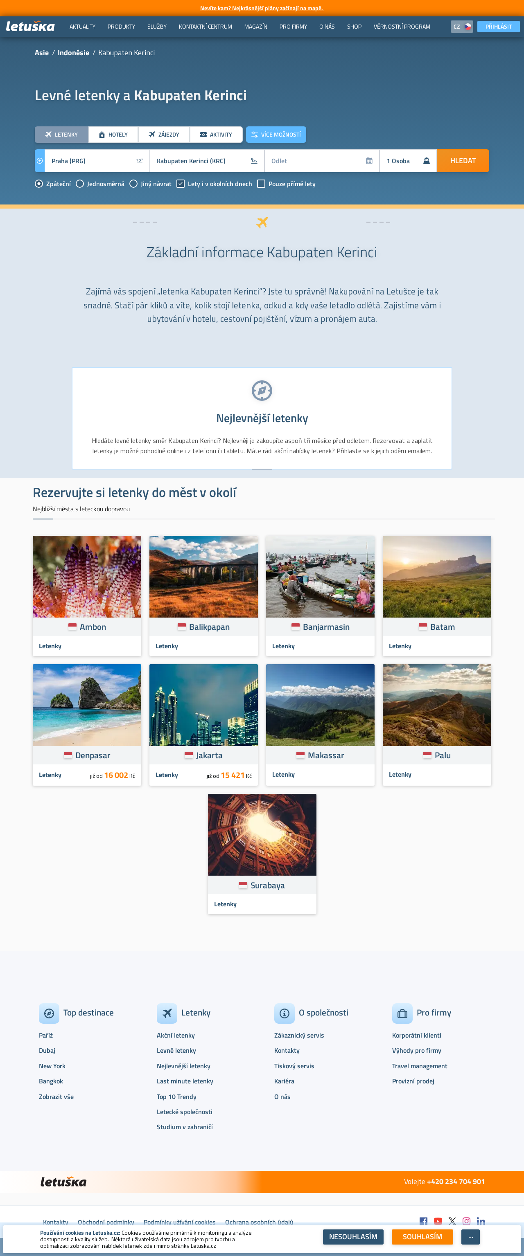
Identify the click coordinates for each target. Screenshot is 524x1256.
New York (52, 1066)
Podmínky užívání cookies (180, 1222)
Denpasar (93, 755)
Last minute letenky (185, 1081)
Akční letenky (176, 1035)
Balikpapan (209, 626)
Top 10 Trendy (176, 1096)
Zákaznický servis (299, 1035)
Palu (443, 755)
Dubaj (47, 1050)
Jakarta (209, 755)
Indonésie (73, 52)
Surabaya (268, 885)
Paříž (46, 1035)
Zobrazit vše (56, 1096)
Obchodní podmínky (106, 1222)
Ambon (93, 626)
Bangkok (51, 1081)
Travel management (419, 1066)
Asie (42, 52)
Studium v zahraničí (185, 1127)
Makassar (326, 755)
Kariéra (284, 1081)
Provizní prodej (413, 1081)
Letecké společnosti (184, 1112)
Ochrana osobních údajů (259, 1222)
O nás (282, 1096)
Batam (442, 626)
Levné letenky (176, 1050)
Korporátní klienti (416, 1035)
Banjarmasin (326, 626)
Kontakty (287, 1050)
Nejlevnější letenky (183, 1066)
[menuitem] (82, 26)
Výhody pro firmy (416, 1050)
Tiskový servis (294, 1066)
